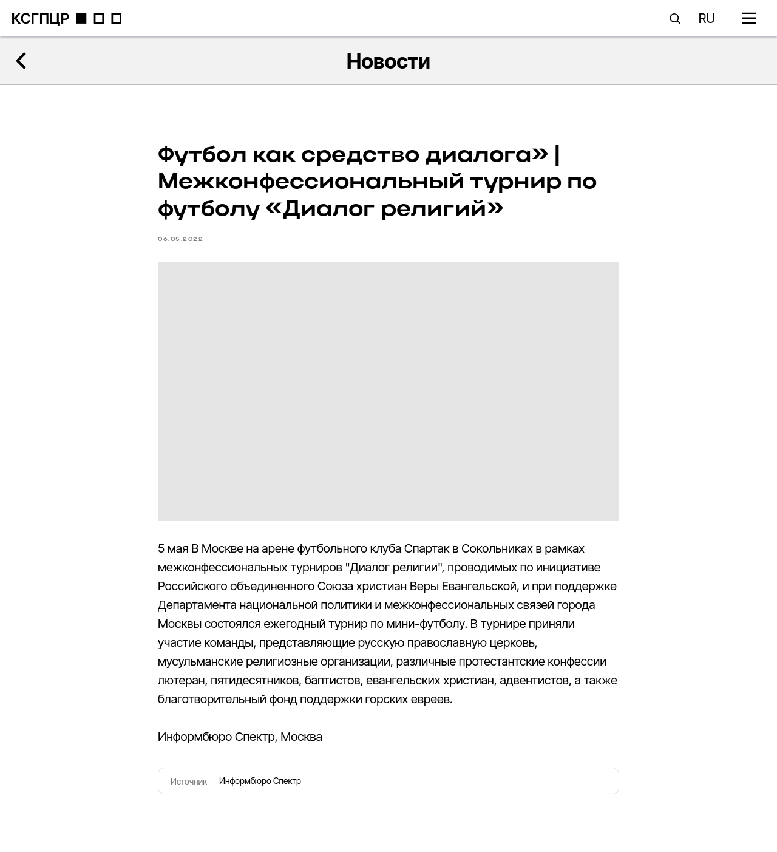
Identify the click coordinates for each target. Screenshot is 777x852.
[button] (674, 18)
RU (707, 18)
